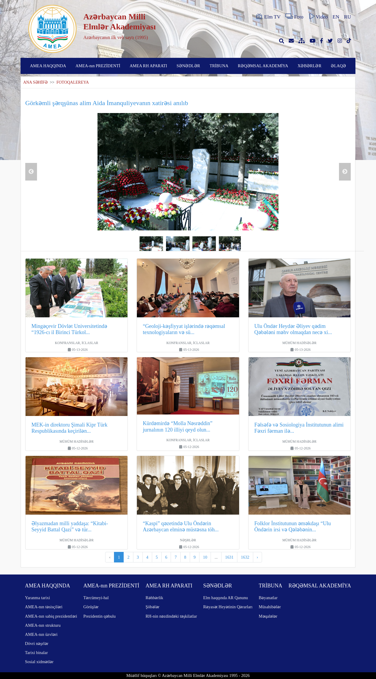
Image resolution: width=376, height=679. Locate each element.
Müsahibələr (270, 606)
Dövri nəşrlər (36, 643)
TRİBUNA (218, 65)
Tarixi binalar (36, 652)
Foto (294, 16)
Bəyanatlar (268, 597)
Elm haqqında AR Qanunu (225, 597)
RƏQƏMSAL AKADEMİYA (263, 65)
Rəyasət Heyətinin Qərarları (228, 606)
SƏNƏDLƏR (188, 65)
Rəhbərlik (154, 597)
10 (205, 557)
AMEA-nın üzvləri (41, 634)
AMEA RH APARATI (148, 65)
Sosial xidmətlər (39, 661)
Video (318, 16)
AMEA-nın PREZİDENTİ (97, 65)
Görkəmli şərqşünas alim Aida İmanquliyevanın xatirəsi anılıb (106, 103)
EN (336, 17)
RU (347, 17)
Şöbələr (152, 606)
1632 (245, 557)
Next (345, 172)
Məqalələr (268, 616)
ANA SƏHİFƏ (35, 82)
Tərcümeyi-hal (96, 597)
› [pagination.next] (257, 557)
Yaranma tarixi (37, 597)
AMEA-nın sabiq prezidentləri (51, 616)
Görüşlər (91, 606)
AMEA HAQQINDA (48, 65)
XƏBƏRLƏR (309, 65)
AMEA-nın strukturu (43, 625)
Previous (31, 172)
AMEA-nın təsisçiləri (44, 606)
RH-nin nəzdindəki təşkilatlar (171, 616)
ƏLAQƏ (338, 65)
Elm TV (268, 16)
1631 (229, 557)
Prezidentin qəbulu (99, 616)
